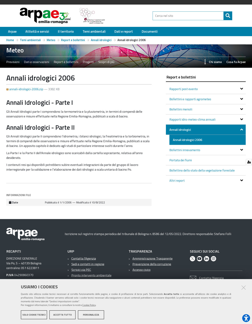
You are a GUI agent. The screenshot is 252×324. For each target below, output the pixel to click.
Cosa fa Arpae (236, 61)
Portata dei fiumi (180, 160)
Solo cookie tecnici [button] (34, 315)
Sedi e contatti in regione (87, 264)
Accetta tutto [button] (62, 315)
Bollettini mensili (181, 109)
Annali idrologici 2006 (187, 139)
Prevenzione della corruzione (151, 264)
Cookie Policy (89, 305)
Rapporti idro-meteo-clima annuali (192, 119)
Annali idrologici (101, 40)
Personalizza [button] (91, 315)
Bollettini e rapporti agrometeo (190, 99)
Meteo (51, 40)
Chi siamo (215, 61)
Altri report (177, 180)
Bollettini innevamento (185, 150)
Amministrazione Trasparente (152, 258)
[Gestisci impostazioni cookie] (249, 162)
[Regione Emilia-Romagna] (130, 16)
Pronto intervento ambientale (91, 275)
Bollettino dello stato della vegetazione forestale (202, 170)
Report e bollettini (73, 40)
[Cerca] (235, 15)
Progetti (88, 61)
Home (10, 40)
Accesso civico (141, 269)
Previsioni (12, 61)
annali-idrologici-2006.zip (25, 89)
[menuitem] (12, 31)
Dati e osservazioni (36, 61)
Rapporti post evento (183, 89)
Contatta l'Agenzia (83, 258)
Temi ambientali (30, 40)
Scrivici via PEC (81, 269)
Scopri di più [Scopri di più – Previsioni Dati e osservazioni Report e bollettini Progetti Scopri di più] (106, 61)
